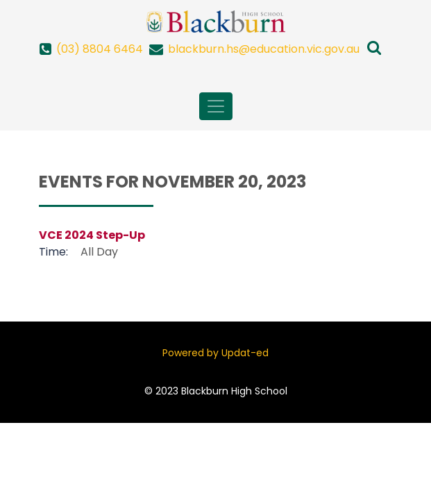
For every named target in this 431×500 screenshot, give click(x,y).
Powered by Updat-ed (215, 353)
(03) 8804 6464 (99, 49)
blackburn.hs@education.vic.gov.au (264, 49)
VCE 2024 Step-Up (92, 235)
